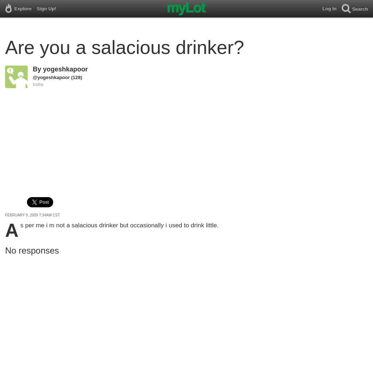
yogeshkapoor (65, 69)
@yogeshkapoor (51, 77)
